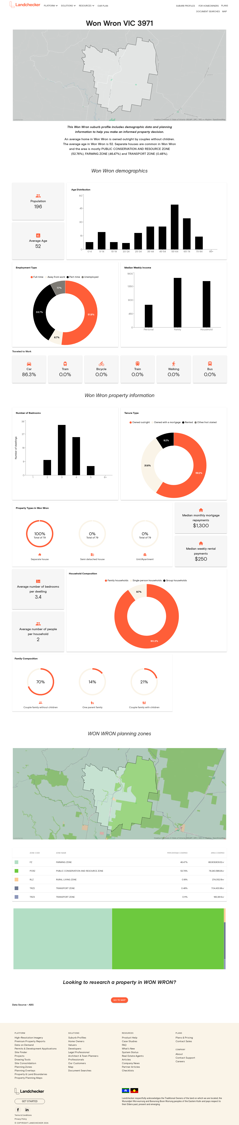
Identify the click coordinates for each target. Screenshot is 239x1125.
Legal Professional (78, 1052)
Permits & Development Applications (36, 1048)
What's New (128, 1048)
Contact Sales (184, 1041)
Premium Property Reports (30, 1041)
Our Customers (77, 1063)
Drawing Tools (22, 1059)
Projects (19, 1055)
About (179, 1053)
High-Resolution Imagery (29, 1037)
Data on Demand (24, 1044)
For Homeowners (209, 5)
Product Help (129, 1037)
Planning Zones (23, 1066)
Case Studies (129, 1041)
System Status (130, 1052)
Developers (74, 1048)
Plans (224, 5)
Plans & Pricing (184, 1037)
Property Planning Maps (28, 1077)
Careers (180, 1061)
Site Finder (21, 1052)
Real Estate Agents (133, 1055)
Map (224, 11)
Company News (131, 1063)
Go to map (119, 1000)
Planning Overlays (25, 1070)
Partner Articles (131, 1066)
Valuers (72, 1044)
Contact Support (185, 1057)
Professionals (76, 1059)
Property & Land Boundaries (31, 1074)
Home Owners (76, 1041)
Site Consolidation (25, 1063)
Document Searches (208, 11)
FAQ (124, 1044)
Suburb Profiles (185, 5)
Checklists (128, 1070)
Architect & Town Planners (83, 1055)
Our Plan (103, 5)
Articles (126, 1059)
